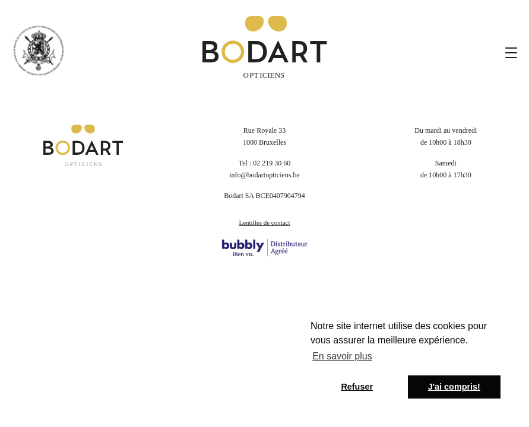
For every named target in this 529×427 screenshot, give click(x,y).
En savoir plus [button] (342, 356)
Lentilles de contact (264, 222)
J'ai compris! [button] (454, 386)
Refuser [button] (357, 386)
